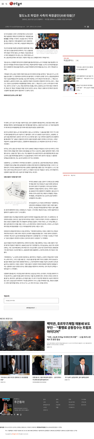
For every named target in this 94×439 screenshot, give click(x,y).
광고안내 (83, 405)
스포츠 (45, 407)
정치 (44, 399)
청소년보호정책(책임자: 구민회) (54, 427)
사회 (44, 402)
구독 (77, 60)
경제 (57, 399)
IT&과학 (58, 405)
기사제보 (83, 399)
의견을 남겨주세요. (10, 300)
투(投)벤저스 (69, 60)
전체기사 (45, 410)
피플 (57, 407)
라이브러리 (71, 405)
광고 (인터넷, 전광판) (15, 427)
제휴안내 (23, 427)
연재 (70, 399)
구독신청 (83, 402)
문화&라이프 (46, 405)
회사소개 (7, 427)
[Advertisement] (27, 109)
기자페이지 (71, 407)
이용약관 (34, 427)
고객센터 (29, 427)
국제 (57, 402)
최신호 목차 (72, 402)
